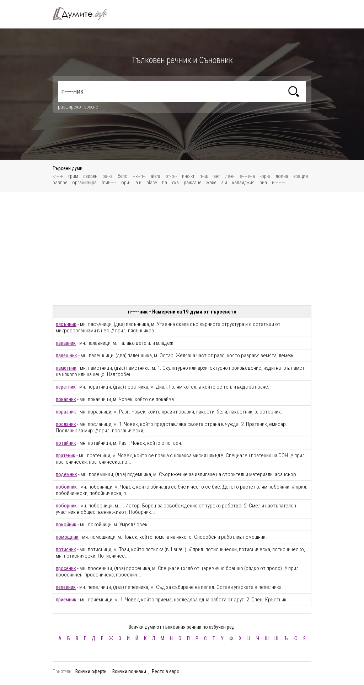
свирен (90, 176)
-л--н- (58, 176)
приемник (66, 599)
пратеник (65, 455)
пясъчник (66, 324)
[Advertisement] (182, 248)
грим (73, 176)
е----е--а (247, 176)
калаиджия (243, 182)
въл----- (109, 182)
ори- (125, 182)
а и (138, 182)
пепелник (66, 587)
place (151, 182)
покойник (66, 524)
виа (263, 182)
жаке (211, 182)
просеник (66, 568)
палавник (66, 343)
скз (175, 182)
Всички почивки (129, 671)
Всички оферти (91, 671)
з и (224, 182)
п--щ (203, 176)
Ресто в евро (166, 671)
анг (216, 176)
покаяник (66, 399)
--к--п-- (139, 176)
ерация (300, 176)
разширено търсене (78, 107)
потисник (66, 549)
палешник (66, 355)
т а (164, 182)
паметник (66, 368)
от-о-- (171, 176)
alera (155, 176)
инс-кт (188, 176)
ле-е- (230, 176)
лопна (281, 176)
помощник (67, 537)
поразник (66, 412)
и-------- (279, 182)
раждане (192, 182)
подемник (66, 474)
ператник (66, 387)
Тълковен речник (84, 13)
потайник (66, 443)
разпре (60, 182)
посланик (66, 424)
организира (84, 182)
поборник (66, 505)
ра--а (107, 176)
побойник (66, 487)
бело (123, 176)
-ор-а (265, 176)
